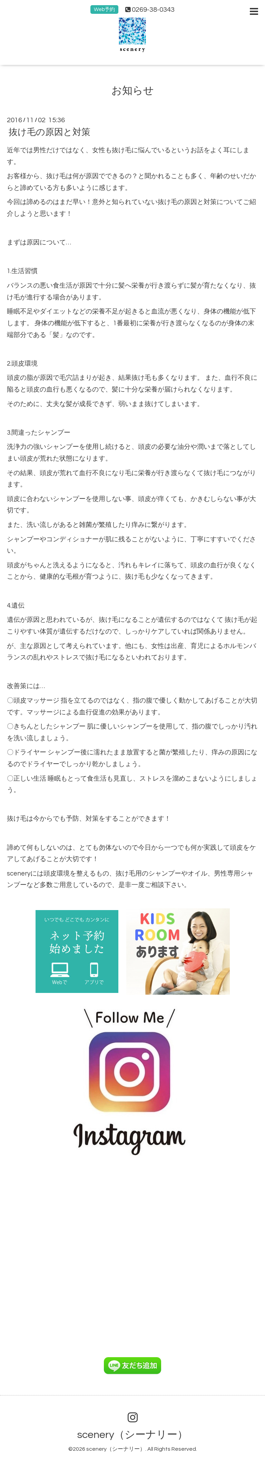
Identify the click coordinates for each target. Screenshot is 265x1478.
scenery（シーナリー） (132, 1434)
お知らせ (132, 90)
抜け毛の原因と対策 (49, 132)
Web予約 (104, 9)
